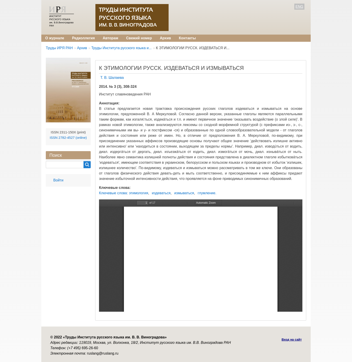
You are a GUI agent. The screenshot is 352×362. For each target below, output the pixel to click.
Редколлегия (83, 38)
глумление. (207, 193)
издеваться (161, 193)
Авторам (110, 38)
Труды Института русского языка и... (121, 48)
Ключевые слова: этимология (123, 193)
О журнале (54, 38)
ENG (299, 7)
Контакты (187, 38)
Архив (165, 38)
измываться (184, 193)
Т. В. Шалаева (112, 77)
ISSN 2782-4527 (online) (68, 137)
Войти (58, 180)
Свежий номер (139, 38)
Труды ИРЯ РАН (59, 48)
